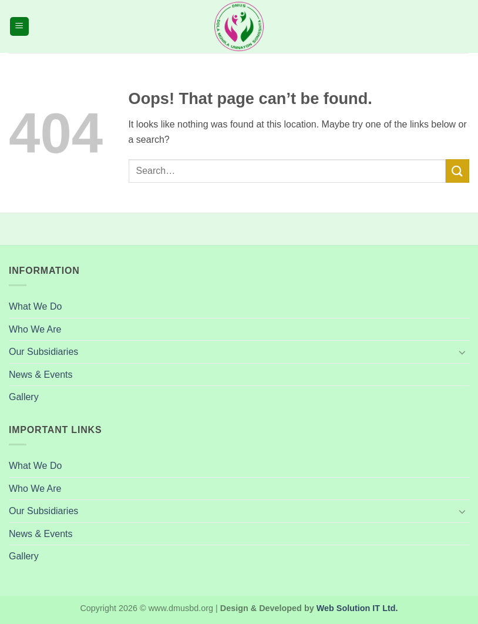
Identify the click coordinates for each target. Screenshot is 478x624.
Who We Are (35, 329)
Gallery (24, 397)
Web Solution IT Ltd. (357, 608)
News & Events (40, 375)
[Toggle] (462, 352)
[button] (19, 26)
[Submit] (457, 170)
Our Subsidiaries (43, 352)
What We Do (35, 306)
